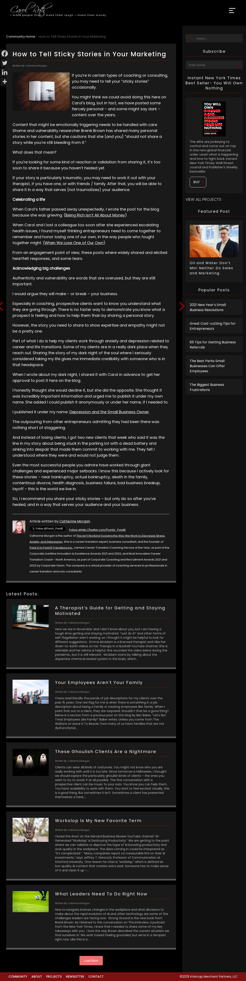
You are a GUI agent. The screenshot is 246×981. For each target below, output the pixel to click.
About (36, 976)
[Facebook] (4, 53)
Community (17, 976)
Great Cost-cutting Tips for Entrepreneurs (213, 326)
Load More (91, 960)
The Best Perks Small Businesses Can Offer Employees (207, 366)
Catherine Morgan (74, 521)
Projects (54, 976)
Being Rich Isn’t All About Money (95, 215)
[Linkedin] (4, 72)
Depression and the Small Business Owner (109, 412)
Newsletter (75, 976)
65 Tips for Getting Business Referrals (213, 345)
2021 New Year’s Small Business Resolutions (208, 307)
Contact (96, 976)
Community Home (20, 36)
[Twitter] (4, 63)
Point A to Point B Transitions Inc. (51, 548)
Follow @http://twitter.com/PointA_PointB (97, 530)
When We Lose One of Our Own (74, 242)
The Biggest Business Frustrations (207, 387)
